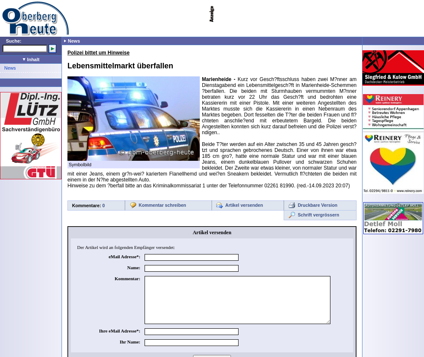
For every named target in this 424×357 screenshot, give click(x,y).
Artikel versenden (244, 205)
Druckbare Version (317, 205)
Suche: (13, 40)
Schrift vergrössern (318, 214)
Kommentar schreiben (162, 205)
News (10, 67)
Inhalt (31, 59)
